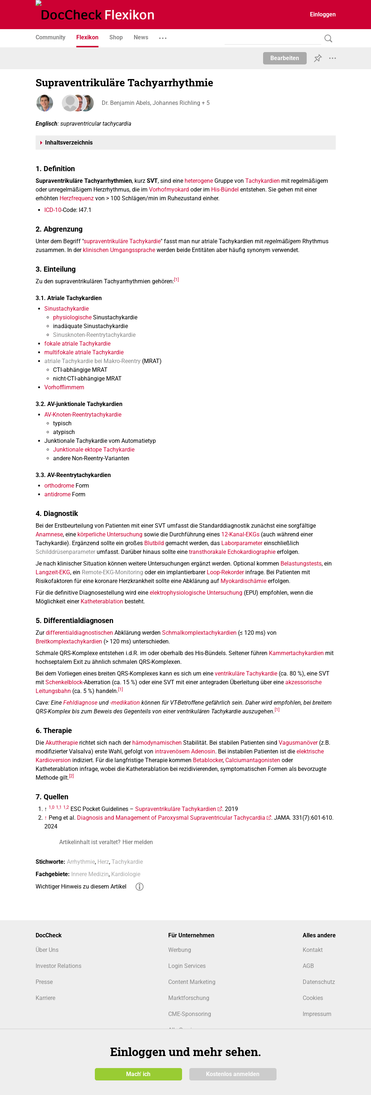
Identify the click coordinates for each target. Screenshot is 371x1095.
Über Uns (47, 949)
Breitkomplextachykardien (69, 641)
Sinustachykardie (66, 308)
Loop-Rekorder (225, 572)
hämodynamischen (157, 742)
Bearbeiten (284, 58)
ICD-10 (52, 209)
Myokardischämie (243, 581)
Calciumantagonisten (252, 760)
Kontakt (313, 949)
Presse (44, 981)
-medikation (125, 702)
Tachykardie (127, 861)
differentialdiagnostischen (79, 632)
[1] (176, 279)
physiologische (72, 317)
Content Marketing (191, 981)
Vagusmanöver (298, 742)
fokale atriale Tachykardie (77, 343)
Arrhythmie (81, 861)
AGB (308, 965)
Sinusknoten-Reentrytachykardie (94, 334)
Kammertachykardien (296, 653)
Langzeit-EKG (53, 572)
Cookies (313, 997)
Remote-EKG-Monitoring (112, 572)
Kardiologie (125, 874)
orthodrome (59, 485)
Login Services (187, 965)
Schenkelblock (63, 682)
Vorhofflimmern (64, 387)
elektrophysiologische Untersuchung (196, 592)
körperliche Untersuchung (109, 534)
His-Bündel (225, 189)
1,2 (66, 807)
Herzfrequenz (77, 198)
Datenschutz (319, 981)
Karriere (45, 997)
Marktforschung (188, 997)
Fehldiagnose (80, 702)
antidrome (57, 494)
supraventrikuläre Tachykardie (122, 241)
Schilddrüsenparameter (65, 551)
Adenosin (203, 751)
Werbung (179, 949)
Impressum (317, 1014)
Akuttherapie (61, 742)
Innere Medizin (90, 874)
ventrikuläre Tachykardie (246, 673)
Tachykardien (262, 180)
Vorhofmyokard (169, 189)
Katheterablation (102, 601)
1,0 (52, 807)
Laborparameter (241, 543)
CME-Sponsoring (189, 1014)
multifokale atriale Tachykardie (84, 352)
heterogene (199, 180)
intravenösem (172, 751)
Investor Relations (58, 965)
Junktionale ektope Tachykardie (93, 449)
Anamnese (49, 534)
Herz (103, 861)
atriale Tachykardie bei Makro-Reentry (92, 361)
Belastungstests (301, 563)
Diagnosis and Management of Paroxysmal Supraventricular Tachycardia (171, 817)
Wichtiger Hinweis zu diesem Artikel (81, 886)
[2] (71, 776)
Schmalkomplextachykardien (199, 632)
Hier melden (137, 842)
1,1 (59, 807)
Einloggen (323, 14)
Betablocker (208, 760)
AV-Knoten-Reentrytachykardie (82, 414)
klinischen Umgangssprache (119, 250)
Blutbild (154, 543)
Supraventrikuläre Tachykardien (175, 809)
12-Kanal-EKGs (240, 534)
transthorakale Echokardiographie (232, 551)
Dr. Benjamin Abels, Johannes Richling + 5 (155, 102)
